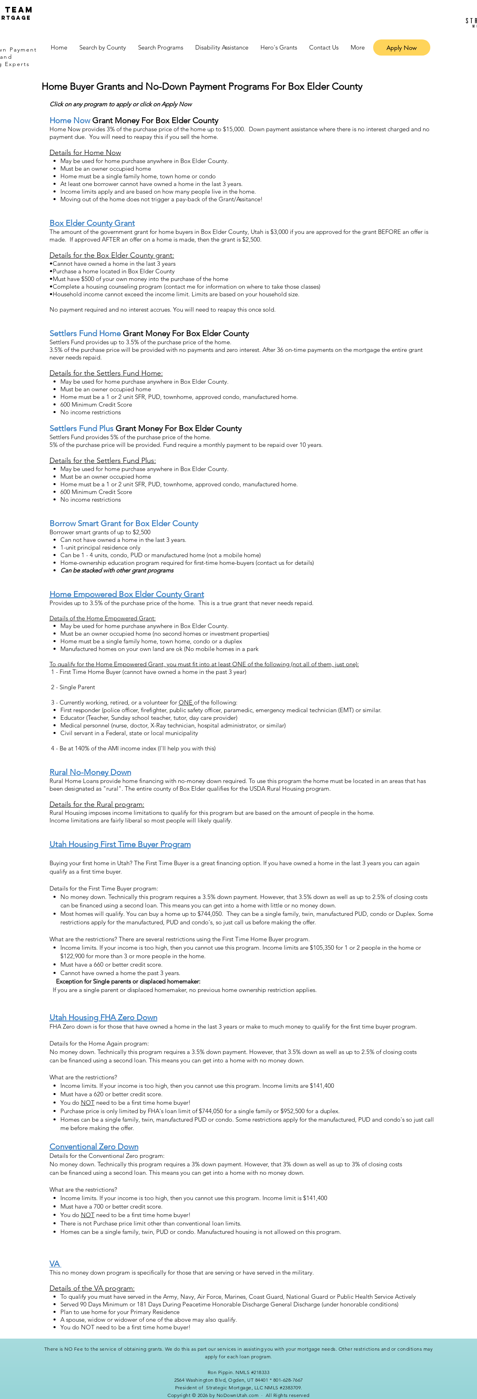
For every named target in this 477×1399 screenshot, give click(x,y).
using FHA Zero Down (118, 1017)
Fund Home (100, 333)
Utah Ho (64, 1017)
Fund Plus (96, 428)
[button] (102, 47)
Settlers (64, 333)
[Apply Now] (401, 47)
